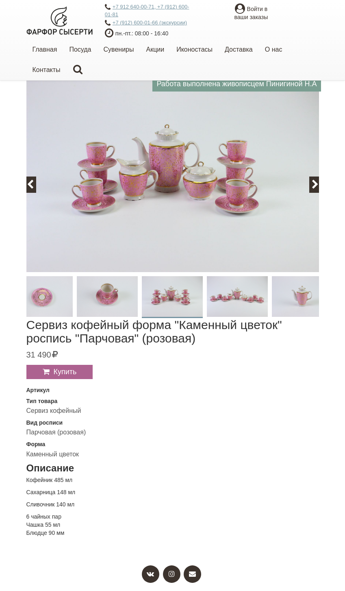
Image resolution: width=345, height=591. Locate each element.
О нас (273, 49)
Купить (65, 372)
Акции (155, 49)
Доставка (239, 49)
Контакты (47, 69)
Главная (45, 49)
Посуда (80, 49)
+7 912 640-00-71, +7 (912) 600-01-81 (147, 10)
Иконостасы (194, 49)
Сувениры (119, 49)
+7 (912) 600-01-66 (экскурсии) (146, 23)
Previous (35, 184)
